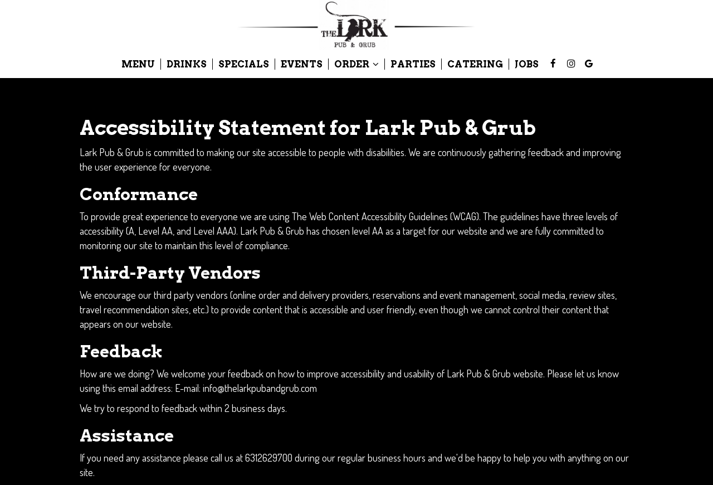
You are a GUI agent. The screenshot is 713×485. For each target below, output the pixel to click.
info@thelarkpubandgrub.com (260, 387)
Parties (413, 64)
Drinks (187, 64)
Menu (138, 64)
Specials (243, 64)
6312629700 (268, 457)
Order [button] (356, 64)
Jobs (527, 64)
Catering (475, 64)
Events (302, 64)
